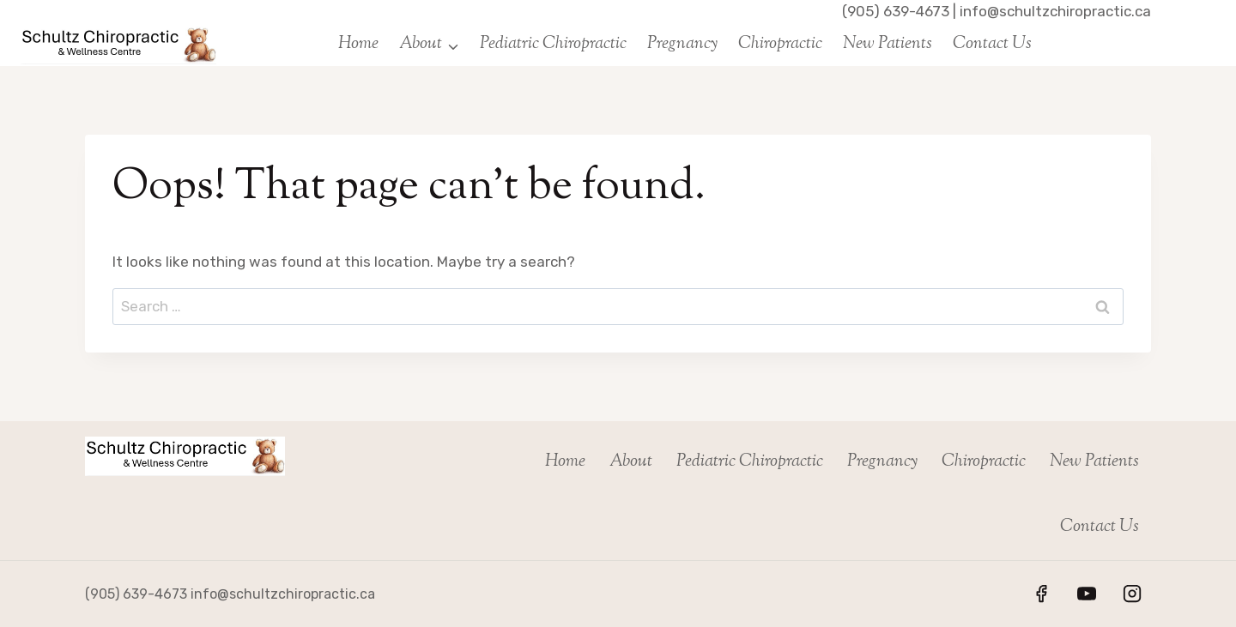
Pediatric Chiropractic (553, 44)
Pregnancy (682, 44)
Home (358, 44)
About (630, 461)
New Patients (887, 44)
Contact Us (992, 44)
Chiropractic (780, 44)
